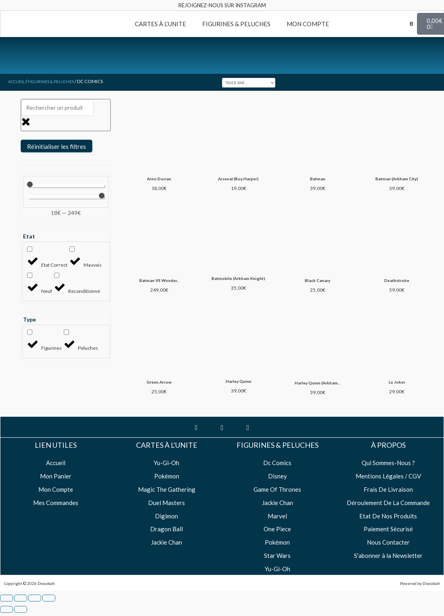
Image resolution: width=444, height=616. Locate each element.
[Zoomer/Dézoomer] (6, 607)
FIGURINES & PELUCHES (236, 23)
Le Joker (396, 391)
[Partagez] (34, 607)
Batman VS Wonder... (158, 283)
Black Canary (317, 283)
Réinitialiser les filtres (56, 146)
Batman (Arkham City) (396, 180)
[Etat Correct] (29, 249)
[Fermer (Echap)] (48, 607)
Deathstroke (396, 283)
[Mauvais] (72, 249)
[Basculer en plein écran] (20, 607)
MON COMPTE (308, 23)
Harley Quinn (237, 391)
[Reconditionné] (56, 275)
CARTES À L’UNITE (160, 23)
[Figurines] (29, 332)
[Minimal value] (65, 185)
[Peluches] (66, 332)
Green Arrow (159, 391)
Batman (317, 180)
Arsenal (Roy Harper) (237, 180)
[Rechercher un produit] (57, 108)
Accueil (18, 81)
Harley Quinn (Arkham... (317, 392)
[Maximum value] (65, 196)
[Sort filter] (255, 82)
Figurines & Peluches (57, 81)
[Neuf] (29, 275)
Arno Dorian (159, 180)
